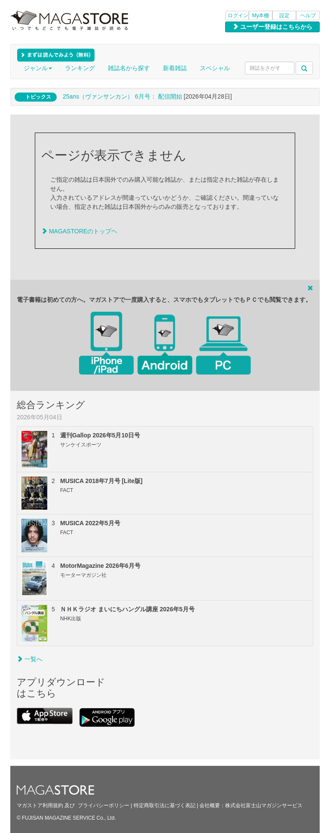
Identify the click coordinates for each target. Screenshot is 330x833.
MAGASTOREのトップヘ (79, 231)
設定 (284, 15)
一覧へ (30, 659)
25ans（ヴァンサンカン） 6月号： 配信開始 (122, 96)
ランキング (80, 68)
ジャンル (38, 68)
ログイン (238, 15)
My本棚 (260, 15)
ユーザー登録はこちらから (272, 26)
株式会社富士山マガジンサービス (263, 805)
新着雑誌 (175, 68)
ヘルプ (308, 15)
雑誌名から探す (129, 68)
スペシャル (215, 68)
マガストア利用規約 (40, 805)
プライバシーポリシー (103, 805)
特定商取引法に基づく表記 (165, 805)
